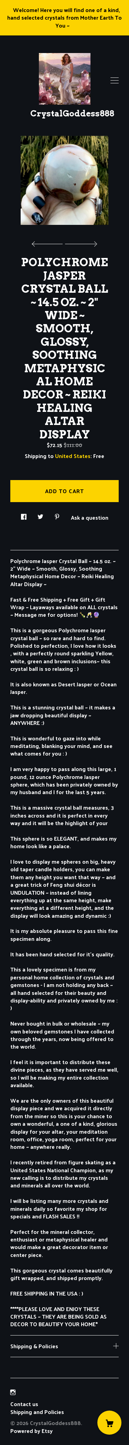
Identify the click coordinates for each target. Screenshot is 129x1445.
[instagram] (12, 1392)
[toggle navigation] (114, 80)
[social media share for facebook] (23, 514)
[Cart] (109, 1423)
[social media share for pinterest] (57, 514)
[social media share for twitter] (40, 514)
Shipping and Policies (37, 1412)
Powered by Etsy (31, 1431)
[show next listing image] (80, 242)
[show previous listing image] (49, 242)
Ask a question (89, 516)
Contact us (24, 1404)
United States (72, 456)
